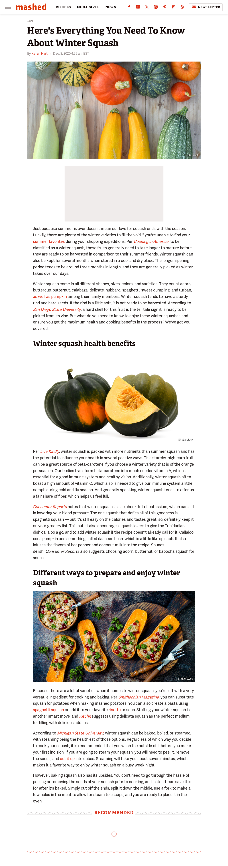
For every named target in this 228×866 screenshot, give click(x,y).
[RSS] (182, 7)
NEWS (110, 7)
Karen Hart (39, 53)
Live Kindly (49, 451)
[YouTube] (138, 7)
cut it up (67, 758)
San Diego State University (57, 309)
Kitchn (85, 716)
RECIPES (63, 7)
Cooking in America (151, 241)
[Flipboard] (173, 7)
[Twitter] (147, 7)
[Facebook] (129, 7)
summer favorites (49, 241)
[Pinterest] (164, 7)
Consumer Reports (50, 506)
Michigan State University (80, 733)
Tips (30, 21)
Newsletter (205, 7)
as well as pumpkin (50, 296)
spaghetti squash (48, 709)
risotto (115, 709)
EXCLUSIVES (88, 7)
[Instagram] (156, 7)
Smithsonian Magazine (138, 697)
